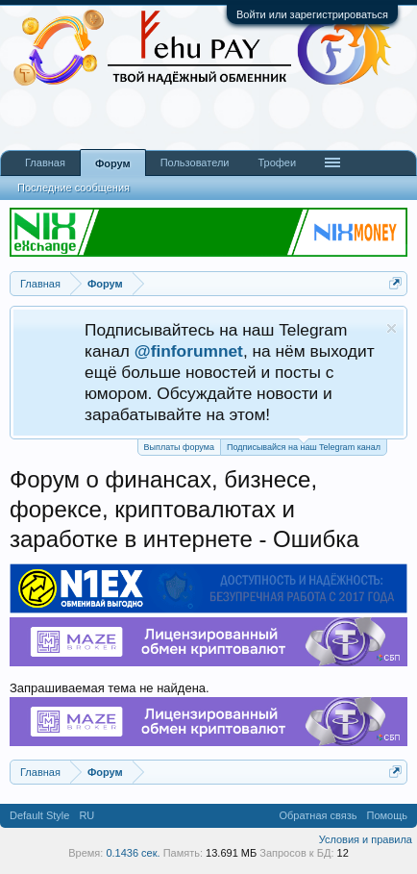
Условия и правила (365, 839)
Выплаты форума (179, 447)
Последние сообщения (73, 187)
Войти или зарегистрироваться (312, 14)
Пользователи (195, 162)
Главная (45, 162)
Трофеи (277, 162)
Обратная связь (317, 815)
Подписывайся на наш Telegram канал (303, 445)
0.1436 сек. (132, 853)
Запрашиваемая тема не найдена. (109, 688)
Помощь (387, 815)
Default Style (39, 815)
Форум (113, 163)
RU (86, 815)
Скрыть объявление (391, 328)
